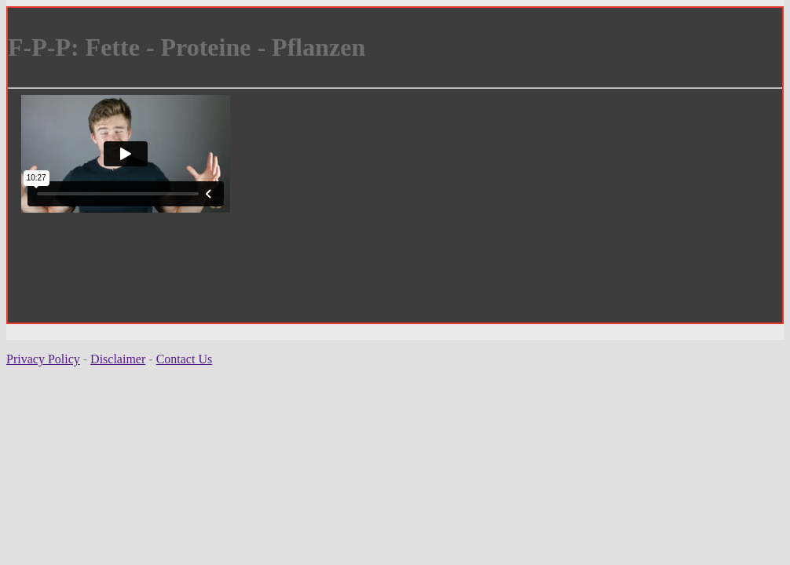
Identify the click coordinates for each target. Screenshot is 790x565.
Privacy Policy (43, 359)
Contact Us (184, 359)
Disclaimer (117, 359)
